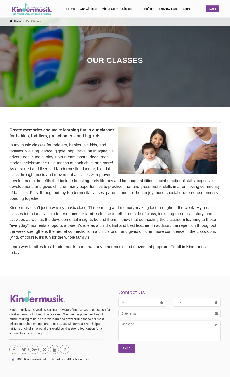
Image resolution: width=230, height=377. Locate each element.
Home (70, 9)
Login (212, 8)
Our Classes (88, 9)
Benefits (146, 9)
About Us (108, 9)
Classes (127, 9)
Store (186, 9)
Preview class (168, 9)
